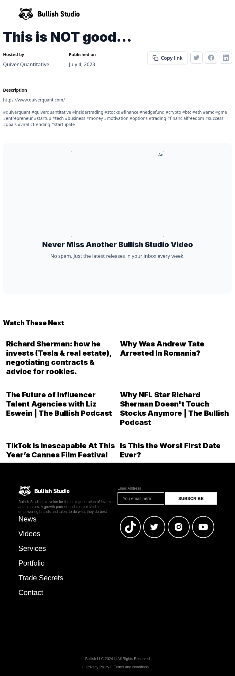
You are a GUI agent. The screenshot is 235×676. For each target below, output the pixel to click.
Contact (30, 592)
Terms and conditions (131, 667)
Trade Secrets (40, 578)
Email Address (129, 488)
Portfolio (31, 563)
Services (32, 548)
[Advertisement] (117, 196)
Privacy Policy (97, 667)
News (27, 519)
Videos (29, 533)
